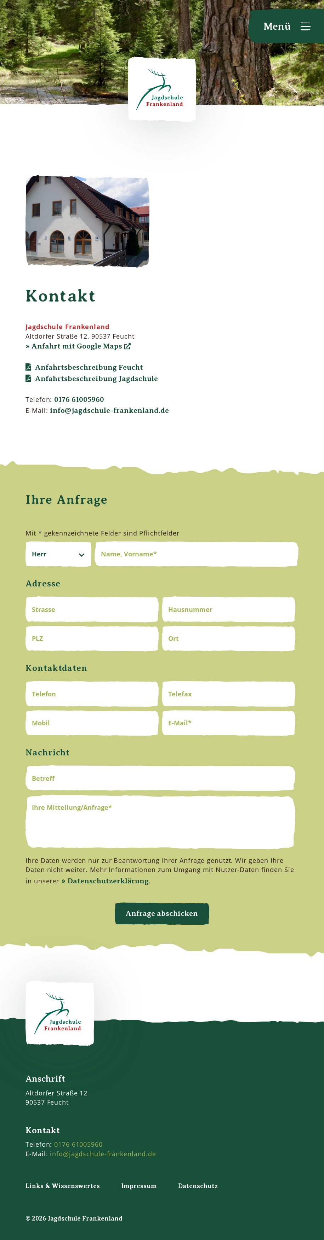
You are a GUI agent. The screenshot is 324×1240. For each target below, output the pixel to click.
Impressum (139, 1185)
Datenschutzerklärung (108, 881)
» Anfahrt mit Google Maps (73, 346)
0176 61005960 (79, 399)
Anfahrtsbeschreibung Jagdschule (96, 378)
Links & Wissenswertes (62, 1185)
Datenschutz (198, 1185)
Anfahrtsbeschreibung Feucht (89, 367)
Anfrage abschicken (162, 913)
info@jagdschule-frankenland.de (109, 410)
